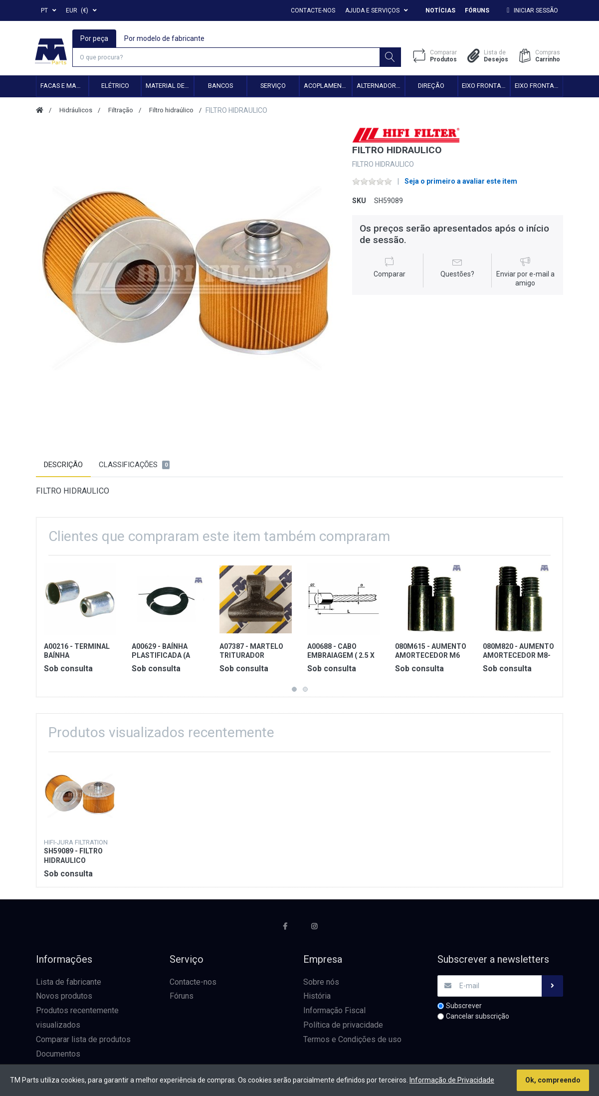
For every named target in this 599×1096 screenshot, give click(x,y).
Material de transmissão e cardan (170, 87)
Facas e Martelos (64, 87)
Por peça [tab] (95, 38)
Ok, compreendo (553, 1080)
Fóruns (477, 10)
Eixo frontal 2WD (486, 87)
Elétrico (115, 87)
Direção (431, 87)
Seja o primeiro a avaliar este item (460, 183)
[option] (187, 279)
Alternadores (380, 87)
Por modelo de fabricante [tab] (165, 38)
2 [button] (305, 690)
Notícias (440, 10)
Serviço (273, 87)
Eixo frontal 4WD (539, 87)
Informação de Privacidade (451, 1080)
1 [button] (294, 690)
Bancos (220, 87)
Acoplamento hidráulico (328, 87)
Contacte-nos (313, 10)
